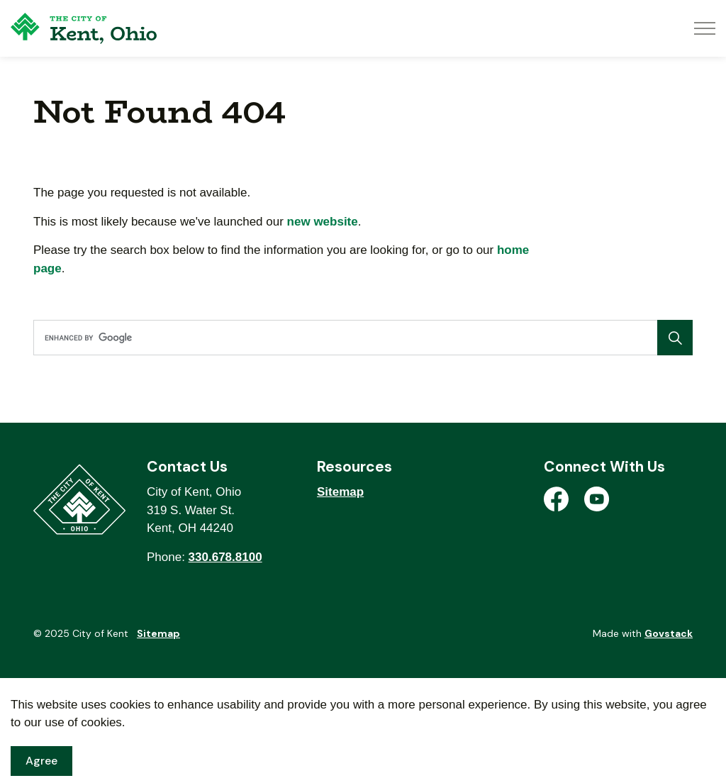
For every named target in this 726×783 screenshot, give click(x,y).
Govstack (668, 633)
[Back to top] (363, 693)
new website (322, 221)
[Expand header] (704, 28)
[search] (359, 337)
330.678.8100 (225, 557)
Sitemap (340, 492)
